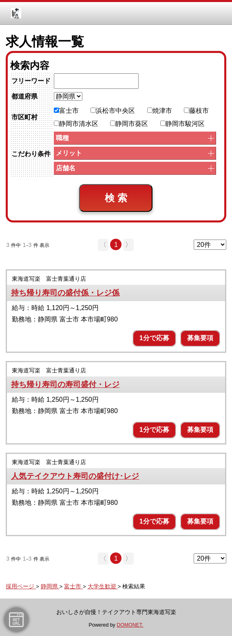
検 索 (116, 197)
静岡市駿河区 (182, 123)
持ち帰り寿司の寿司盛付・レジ (65, 384)
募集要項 (200, 338)
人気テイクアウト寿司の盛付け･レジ (75, 476)
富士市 (66, 110)
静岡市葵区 (129, 123)
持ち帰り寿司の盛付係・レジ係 (65, 292)
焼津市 (159, 110)
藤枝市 (196, 110)
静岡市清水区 (76, 123)
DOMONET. (130, 625)
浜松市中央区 (113, 110)
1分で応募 (154, 338)
